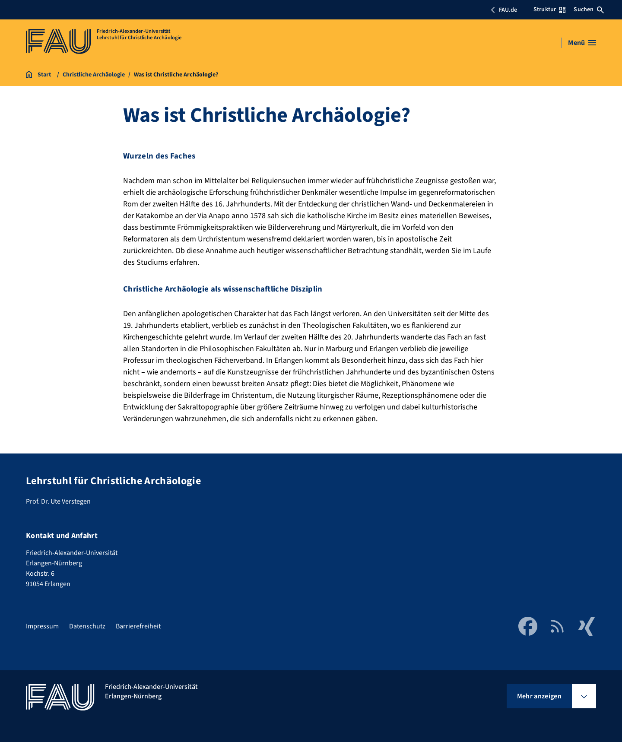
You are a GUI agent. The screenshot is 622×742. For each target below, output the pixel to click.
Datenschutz (87, 626)
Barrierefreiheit (138, 626)
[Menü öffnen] (582, 42)
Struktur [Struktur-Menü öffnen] (549, 9)
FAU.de (503, 10)
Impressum (42, 626)
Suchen (589, 9)
